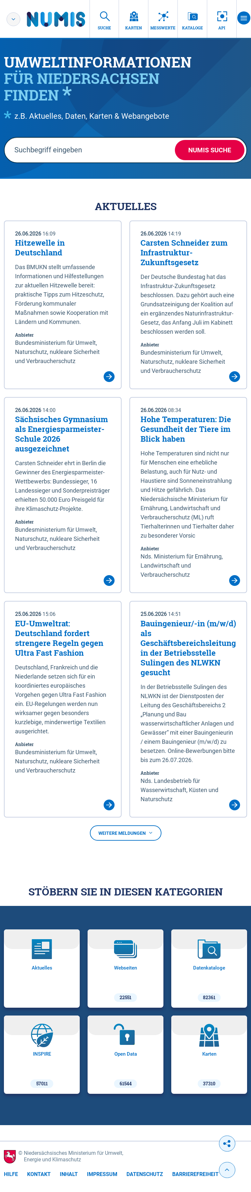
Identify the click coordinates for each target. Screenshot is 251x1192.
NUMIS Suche (209, 150)
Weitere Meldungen (125, 833)
